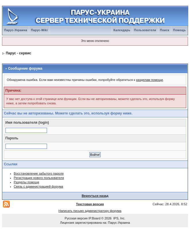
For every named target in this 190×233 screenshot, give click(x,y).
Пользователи (145, 30)
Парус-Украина (15, 30)
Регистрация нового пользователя (39, 178)
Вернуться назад (95, 195)
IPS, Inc (119, 218)
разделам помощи (149, 80)
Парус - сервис (18, 53)
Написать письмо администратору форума (90, 210)
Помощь (179, 30)
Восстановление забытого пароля (39, 173)
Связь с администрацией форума (38, 186)
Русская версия (76, 218)
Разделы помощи (26, 182)
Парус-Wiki (39, 30)
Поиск (165, 30)
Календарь (122, 30)
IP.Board (94, 218)
